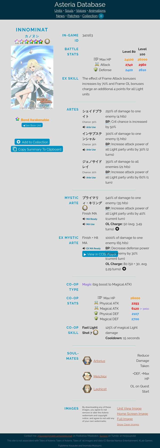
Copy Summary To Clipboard (39, 149)
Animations (97, 11)
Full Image (125, 419)
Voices (81, 11)
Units (58, 11)
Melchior (100, 376)
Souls (69, 11)
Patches (73, 16)
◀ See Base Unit (32, 125)
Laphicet (100, 389)
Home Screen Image (132, 414)
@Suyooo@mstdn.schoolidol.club (54, 435)
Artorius (99, 361)
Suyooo (103, 435)
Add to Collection (35, 142)
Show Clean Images (128, 424)
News (60, 16)
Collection (90, 16)
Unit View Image (129, 408)
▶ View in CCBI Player (100, 254)
